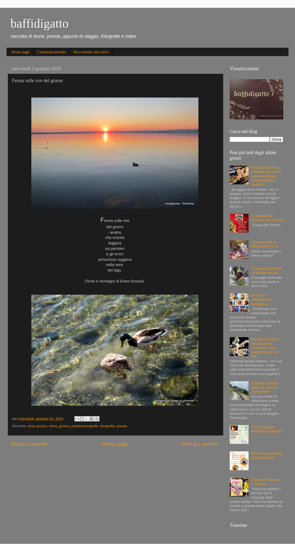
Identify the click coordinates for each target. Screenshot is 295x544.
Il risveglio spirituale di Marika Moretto (266, 271)
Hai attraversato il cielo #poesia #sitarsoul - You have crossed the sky (265, 347)
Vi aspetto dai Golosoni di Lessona (267, 218)
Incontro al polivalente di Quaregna (261, 299)
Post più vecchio (200, 444)
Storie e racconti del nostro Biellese (266, 455)
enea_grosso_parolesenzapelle (73, 426)
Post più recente (30, 444)
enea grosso (37, 426)
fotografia (107, 426)
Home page (20, 52)
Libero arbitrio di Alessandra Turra (264, 244)
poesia (122, 426)
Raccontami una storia (91, 52)
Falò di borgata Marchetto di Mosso (266, 429)
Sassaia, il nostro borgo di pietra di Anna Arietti (264, 387)
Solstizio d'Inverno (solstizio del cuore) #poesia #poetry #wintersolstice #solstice (266, 176)
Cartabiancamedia (51, 52)
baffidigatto (39, 23)
